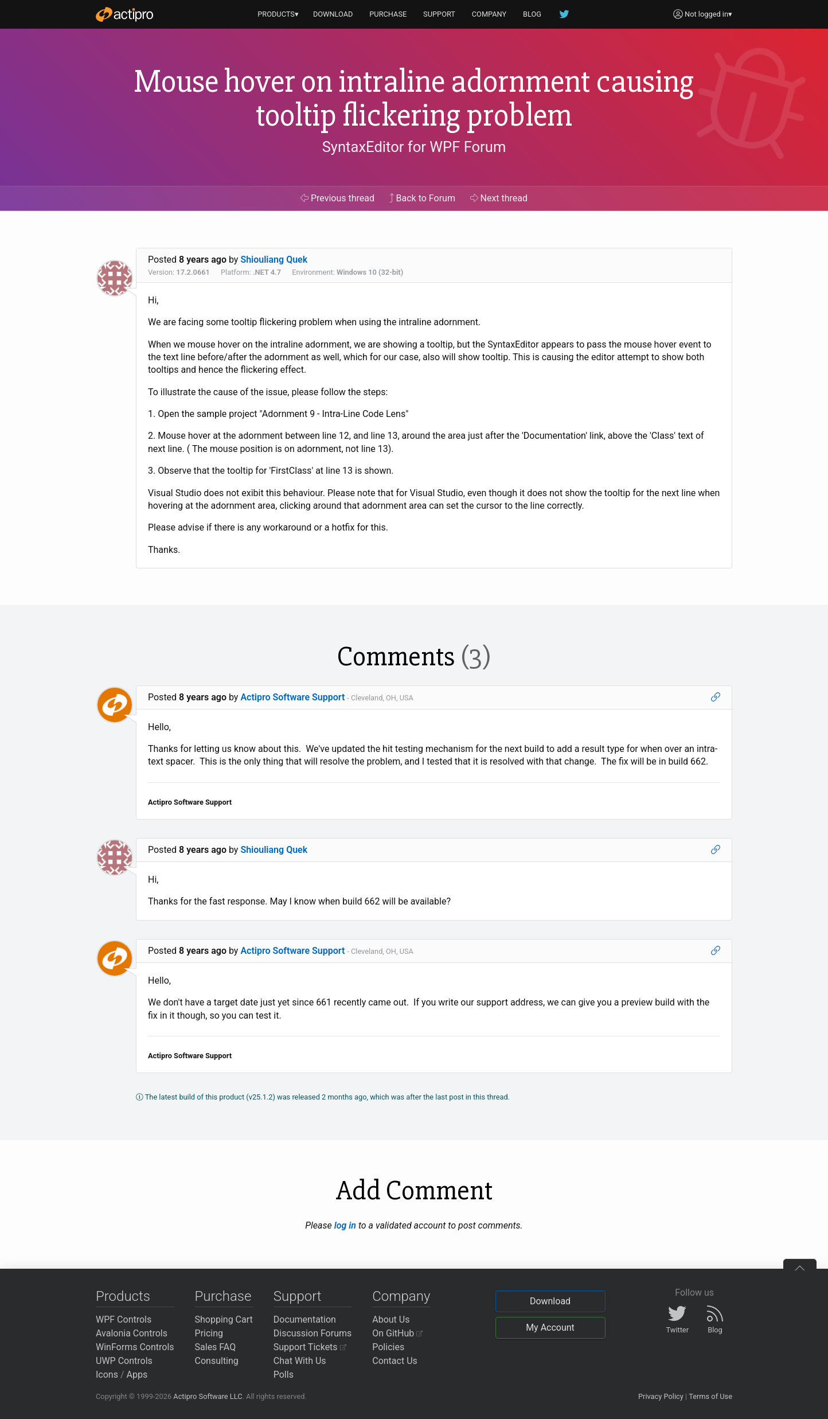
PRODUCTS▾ (278, 14)
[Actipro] (124, 14)
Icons (107, 1374)
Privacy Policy (661, 1396)
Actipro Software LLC (207, 1396)
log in (345, 1225)
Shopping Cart (224, 1319)
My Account (550, 1327)
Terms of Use (710, 1396)
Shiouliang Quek (273, 259)
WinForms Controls (135, 1347)
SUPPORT (439, 14)
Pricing (209, 1333)
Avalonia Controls (131, 1333)
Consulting (217, 1360)
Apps (137, 1374)
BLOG (532, 14)
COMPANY (489, 14)
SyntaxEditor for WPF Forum (414, 146)
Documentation (305, 1319)
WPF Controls (123, 1319)
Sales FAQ (215, 1347)
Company (401, 1296)
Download (550, 1301)
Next (499, 198)
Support (298, 1296)
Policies (388, 1347)
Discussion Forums (313, 1333)
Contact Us (394, 1360)
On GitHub (397, 1333)
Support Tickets (310, 1347)
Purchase (223, 1296)
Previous (337, 198)
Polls (284, 1374)
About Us (390, 1319)
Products (123, 1296)
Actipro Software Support (292, 697)
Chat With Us (300, 1360)
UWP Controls (124, 1360)
